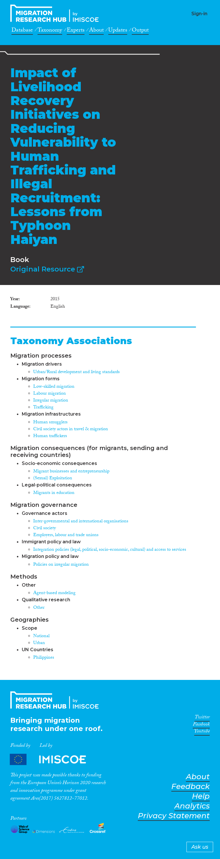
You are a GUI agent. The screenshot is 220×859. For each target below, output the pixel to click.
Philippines (43, 658)
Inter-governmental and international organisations (80, 522)
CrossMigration (56, 13)
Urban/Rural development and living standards (76, 372)
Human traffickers (50, 436)
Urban (39, 643)
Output (140, 31)
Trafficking (43, 408)
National (41, 636)
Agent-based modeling (54, 593)
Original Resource (47, 269)
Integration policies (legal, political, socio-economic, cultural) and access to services (109, 550)
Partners (52, 759)
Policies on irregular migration (61, 565)
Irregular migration (50, 401)
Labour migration (49, 394)
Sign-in (199, 13)
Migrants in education (53, 493)
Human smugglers (50, 422)
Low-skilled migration (53, 387)
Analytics (192, 806)
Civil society (44, 528)
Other (38, 608)
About (96, 31)
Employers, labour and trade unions (66, 535)
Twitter (202, 718)
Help (201, 796)
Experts (76, 31)
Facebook (201, 725)
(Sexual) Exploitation (52, 478)
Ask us (199, 847)
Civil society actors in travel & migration (70, 429)
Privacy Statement (174, 815)
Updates (117, 31)
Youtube (202, 732)
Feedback (190, 786)
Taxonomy (50, 31)
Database (22, 31)
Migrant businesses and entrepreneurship (71, 472)
